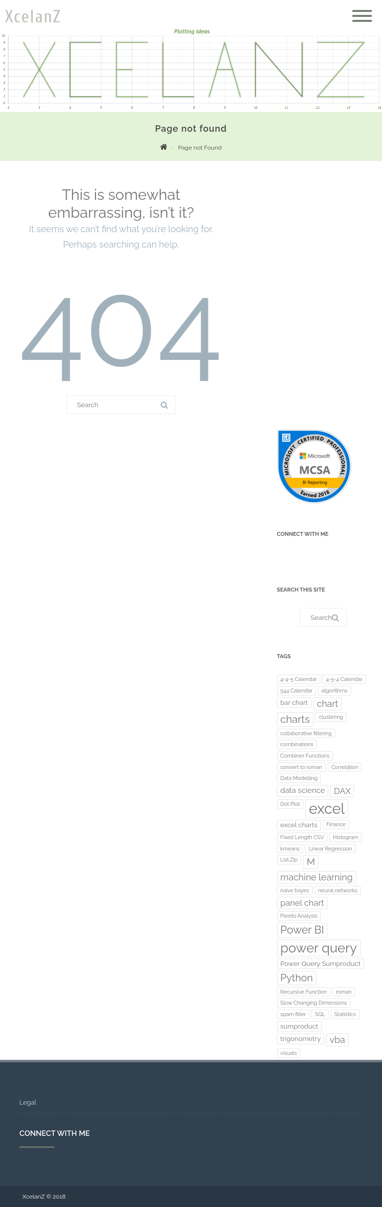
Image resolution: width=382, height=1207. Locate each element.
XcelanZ (33, 17)
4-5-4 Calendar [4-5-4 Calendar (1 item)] (344, 679)
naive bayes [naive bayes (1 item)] (295, 890)
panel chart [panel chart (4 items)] (302, 903)
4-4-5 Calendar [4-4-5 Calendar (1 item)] (299, 679)
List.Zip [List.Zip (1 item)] (289, 859)
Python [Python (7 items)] (297, 978)
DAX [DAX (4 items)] (342, 791)
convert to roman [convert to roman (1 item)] (301, 767)
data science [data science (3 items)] (303, 790)
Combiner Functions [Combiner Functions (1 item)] (305, 756)
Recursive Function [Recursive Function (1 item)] (304, 992)
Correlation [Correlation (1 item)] (344, 767)
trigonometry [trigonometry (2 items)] (301, 1038)
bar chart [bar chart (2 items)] (294, 702)
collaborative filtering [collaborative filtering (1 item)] (306, 733)
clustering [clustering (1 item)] (331, 717)
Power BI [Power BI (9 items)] (302, 930)
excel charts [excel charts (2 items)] (299, 825)
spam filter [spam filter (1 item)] (293, 1014)
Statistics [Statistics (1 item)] (345, 1014)
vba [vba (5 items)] (337, 1040)
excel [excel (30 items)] (327, 808)
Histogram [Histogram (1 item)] (345, 837)
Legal (27, 1102)
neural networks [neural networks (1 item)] (338, 890)
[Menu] (362, 10)
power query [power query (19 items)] (319, 947)
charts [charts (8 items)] (295, 719)
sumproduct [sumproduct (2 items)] (299, 1026)
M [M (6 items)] (310, 861)
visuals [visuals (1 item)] (289, 1053)
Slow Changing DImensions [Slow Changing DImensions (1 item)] (314, 1003)
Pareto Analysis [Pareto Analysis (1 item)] (299, 916)
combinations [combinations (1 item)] (297, 744)
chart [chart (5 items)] (327, 703)
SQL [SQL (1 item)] (320, 1014)
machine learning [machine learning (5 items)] (317, 877)
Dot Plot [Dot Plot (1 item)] (290, 804)
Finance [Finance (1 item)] (336, 824)
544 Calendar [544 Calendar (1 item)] (297, 690)
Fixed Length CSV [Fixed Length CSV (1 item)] (302, 837)
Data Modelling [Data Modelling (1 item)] (299, 778)
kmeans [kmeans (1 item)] (290, 849)
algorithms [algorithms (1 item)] (334, 690)
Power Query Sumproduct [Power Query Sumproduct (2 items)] (321, 963)
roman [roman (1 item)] (344, 992)
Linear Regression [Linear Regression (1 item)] (330, 849)
